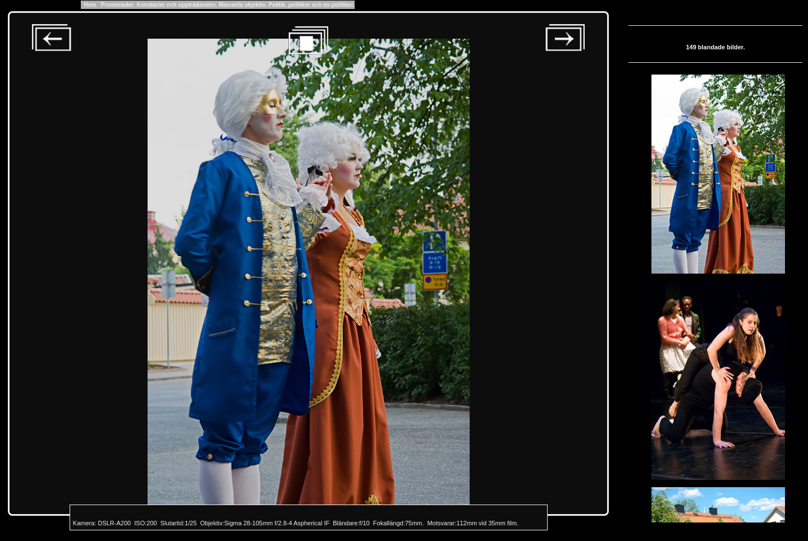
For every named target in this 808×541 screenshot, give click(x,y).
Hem (90, 5)
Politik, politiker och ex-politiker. (311, 5)
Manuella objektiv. (243, 5)
